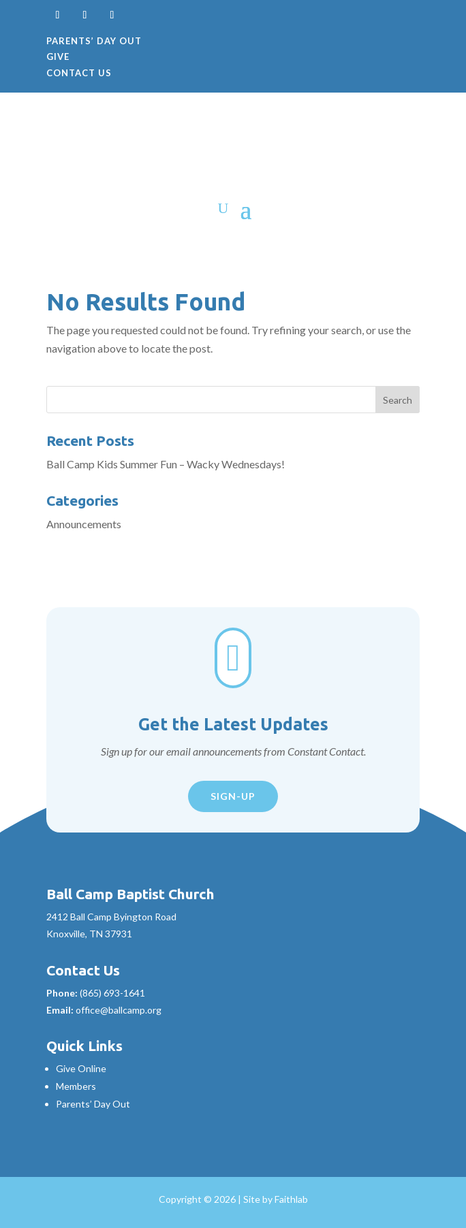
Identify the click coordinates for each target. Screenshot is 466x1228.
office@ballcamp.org (118, 1010)
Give (57, 56)
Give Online (81, 1068)
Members (76, 1086)
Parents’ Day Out (94, 40)
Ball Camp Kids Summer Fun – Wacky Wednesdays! (165, 463)
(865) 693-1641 (112, 993)
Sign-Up (233, 796)
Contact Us (79, 72)
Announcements (83, 523)
